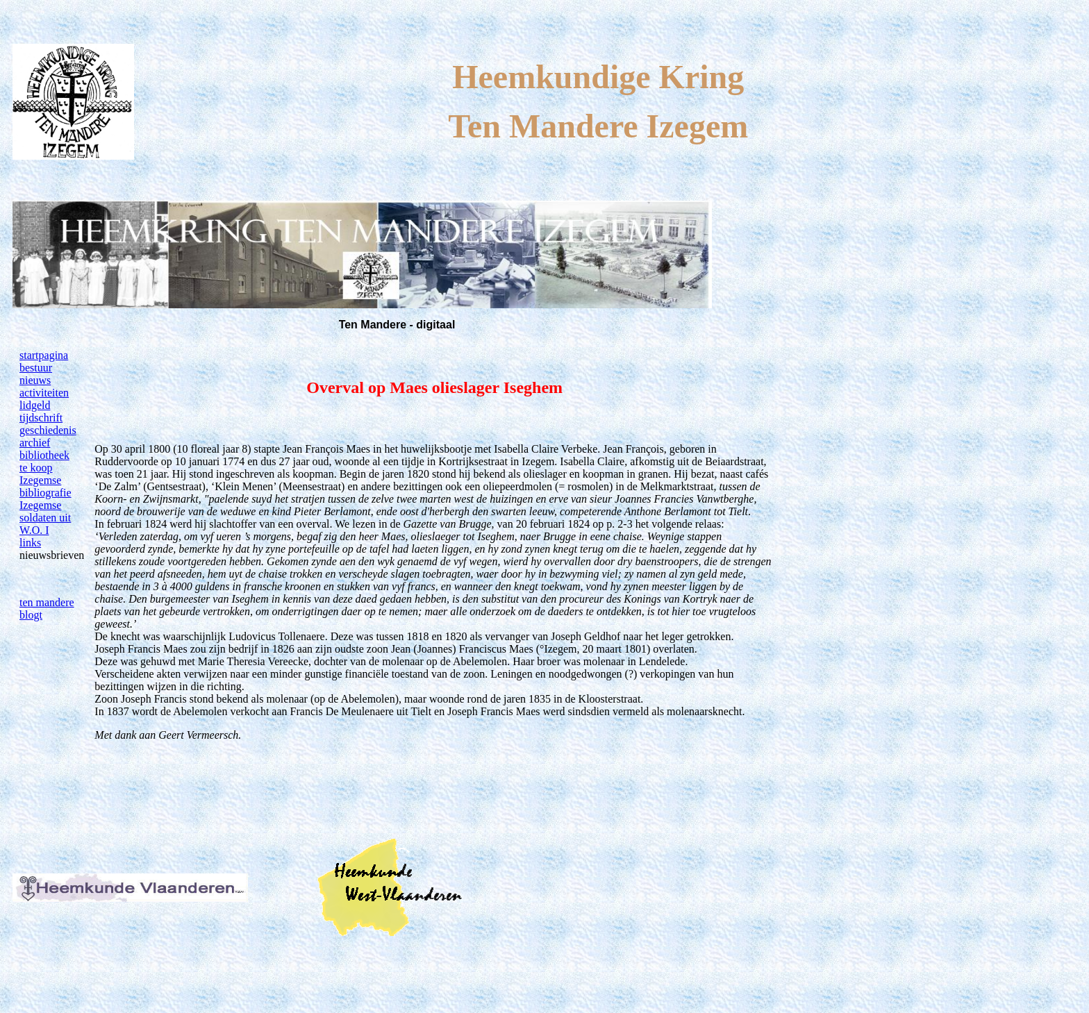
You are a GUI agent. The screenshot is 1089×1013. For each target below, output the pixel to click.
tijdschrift (41, 418)
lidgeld (34, 405)
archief (34, 443)
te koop (36, 468)
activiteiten (44, 393)
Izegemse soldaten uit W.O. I (45, 517)
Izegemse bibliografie (45, 486)
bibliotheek (44, 455)
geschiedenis (47, 430)
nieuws (35, 380)
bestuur (35, 368)
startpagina (43, 355)
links (30, 543)
